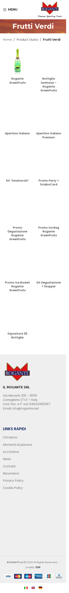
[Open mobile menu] (10, 9)
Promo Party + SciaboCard (49, 182)
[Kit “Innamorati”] (17, 162)
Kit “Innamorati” (17, 181)
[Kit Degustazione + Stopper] (48, 264)
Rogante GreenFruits (17, 80)
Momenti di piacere (17, 445)
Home (7, 39)
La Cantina (11, 452)
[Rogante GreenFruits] (17, 61)
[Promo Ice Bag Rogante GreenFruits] (48, 209)
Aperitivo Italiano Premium (48, 135)
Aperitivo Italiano (17, 133)
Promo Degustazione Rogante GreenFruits (17, 233)
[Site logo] (49, 9)
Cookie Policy (13, 488)
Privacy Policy (13, 481)
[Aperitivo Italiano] (17, 115)
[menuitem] (26, 587)
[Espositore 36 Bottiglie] (17, 315)
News (7, 459)
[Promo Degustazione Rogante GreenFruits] (17, 209)
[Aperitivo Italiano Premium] (48, 115)
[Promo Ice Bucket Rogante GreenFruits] (17, 264)
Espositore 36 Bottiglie (17, 335)
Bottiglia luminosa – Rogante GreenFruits (48, 84)
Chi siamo (10, 437)
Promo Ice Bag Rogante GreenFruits (48, 231)
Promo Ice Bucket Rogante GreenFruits (17, 286)
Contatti (9, 466)
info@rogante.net (25, 408)
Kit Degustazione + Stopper (49, 284)
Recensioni (11, 473)
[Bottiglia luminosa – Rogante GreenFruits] (48, 61)
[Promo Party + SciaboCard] (48, 162)
